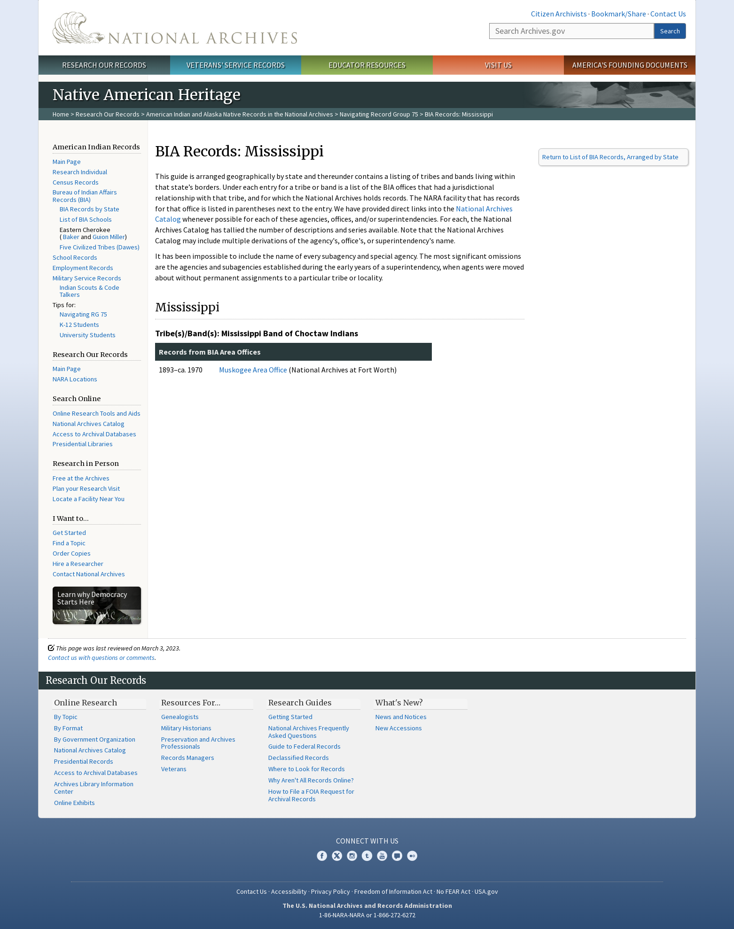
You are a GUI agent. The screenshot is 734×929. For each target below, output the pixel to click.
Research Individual (80, 172)
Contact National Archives (89, 574)
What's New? (399, 702)
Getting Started (290, 716)
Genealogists (180, 716)
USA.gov (486, 891)
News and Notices (401, 716)
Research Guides (300, 702)
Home (61, 114)
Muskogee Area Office (253, 369)
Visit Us (498, 65)
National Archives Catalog (89, 423)
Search (670, 31)
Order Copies (72, 553)
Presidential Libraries (83, 444)
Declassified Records (298, 757)
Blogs (397, 855)
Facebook (322, 855)
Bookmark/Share (618, 13)
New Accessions (398, 728)
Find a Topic (69, 543)
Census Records (76, 182)
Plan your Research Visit (86, 488)
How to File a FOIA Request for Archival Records (311, 795)
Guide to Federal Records (304, 746)
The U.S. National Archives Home (175, 28)
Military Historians (186, 728)
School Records (75, 257)
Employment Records (83, 267)
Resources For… (190, 702)
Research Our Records (104, 65)
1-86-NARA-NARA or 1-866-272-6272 (367, 915)
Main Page (67, 161)
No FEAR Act (453, 891)
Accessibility (289, 891)
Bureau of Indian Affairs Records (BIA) (85, 196)
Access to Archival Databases (94, 434)
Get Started (69, 532)
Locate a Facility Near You (89, 499)
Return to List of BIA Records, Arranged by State (610, 157)
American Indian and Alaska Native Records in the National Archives (239, 114)
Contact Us (668, 13)
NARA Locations (75, 379)
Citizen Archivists (559, 13)
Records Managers (187, 757)
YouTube (382, 855)
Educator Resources (367, 65)
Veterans (174, 769)
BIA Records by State (89, 209)
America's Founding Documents (629, 65)
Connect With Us (367, 840)
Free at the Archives (81, 478)
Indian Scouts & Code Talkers (89, 291)
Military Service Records (87, 278)
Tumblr (367, 855)
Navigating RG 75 (83, 314)
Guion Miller (109, 236)
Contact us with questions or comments (101, 657)
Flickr (412, 855)
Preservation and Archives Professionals (198, 743)
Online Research (85, 702)
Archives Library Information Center (93, 788)
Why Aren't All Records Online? (311, 780)
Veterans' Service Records (236, 65)
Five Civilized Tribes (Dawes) (100, 247)
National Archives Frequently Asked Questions (308, 732)
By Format (68, 728)
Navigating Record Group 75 (379, 114)
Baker (71, 236)
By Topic (66, 716)
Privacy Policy (330, 891)
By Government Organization (94, 739)
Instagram (352, 855)
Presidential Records (83, 761)
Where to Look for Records (306, 769)
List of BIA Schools (86, 219)
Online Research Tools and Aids (97, 413)
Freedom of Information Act (393, 891)
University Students (88, 335)
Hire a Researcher (78, 563)
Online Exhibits (74, 802)
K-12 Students (79, 324)
